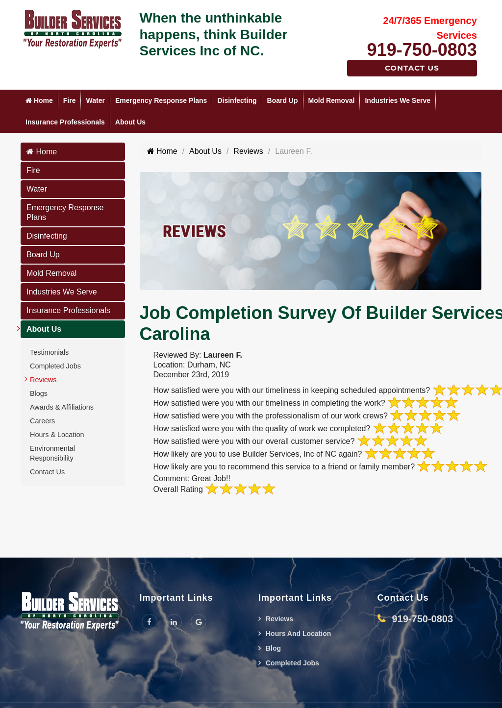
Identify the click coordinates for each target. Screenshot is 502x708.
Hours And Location (298, 633)
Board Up (282, 100)
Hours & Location (57, 435)
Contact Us (412, 68)
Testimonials (49, 352)
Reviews (43, 380)
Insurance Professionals (65, 122)
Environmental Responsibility (52, 453)
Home (39, 100)
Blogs (39, 393)
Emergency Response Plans (161, 100)
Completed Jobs (55, 366)
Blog (273, 648)
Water (95, 100)
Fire (69, 100)
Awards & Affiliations (62, 407)
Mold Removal (331, 100)
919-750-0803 (422, 50)
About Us (130, 122)
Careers (42, 421)
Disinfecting (236, 100)
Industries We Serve (397, 100)
